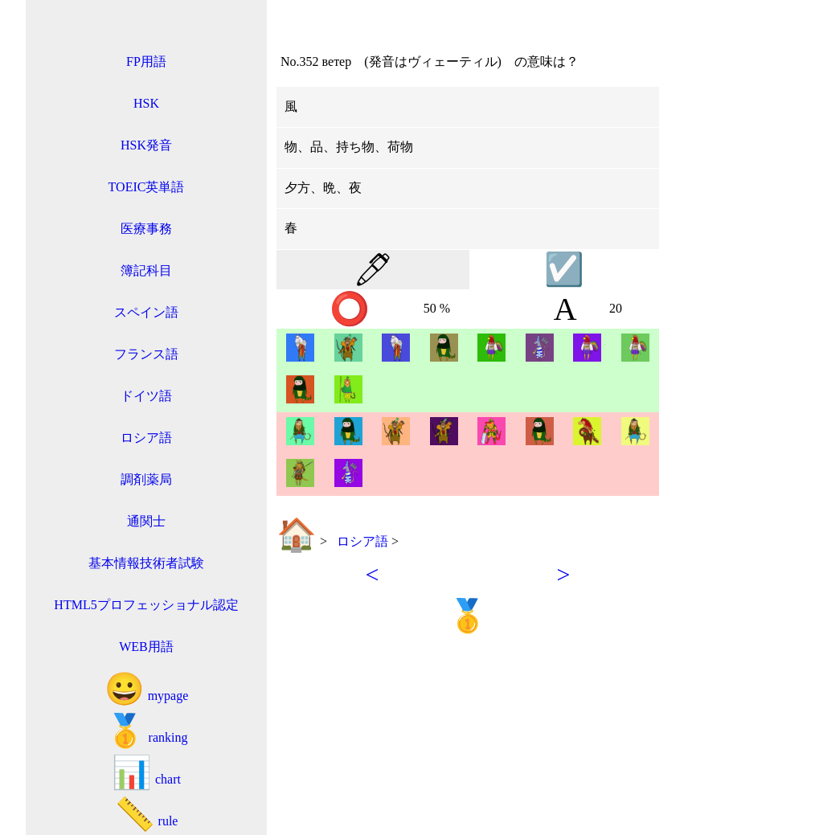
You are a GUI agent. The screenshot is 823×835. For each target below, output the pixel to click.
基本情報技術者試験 (146, 563)
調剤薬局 (146, 479)
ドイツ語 (146, 396)
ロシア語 (146, 437)
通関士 (146, 521)
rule (146, 814)
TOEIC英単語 (147, 187)
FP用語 (146, 61)
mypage (146, 689)
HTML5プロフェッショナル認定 (146, 605)
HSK (146, 103)
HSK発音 (146, 145)
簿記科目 (146, 270)
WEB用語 (146, 646)
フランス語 (146, 354)
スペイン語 (146, 312)
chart (146, 773)
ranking (146, 731)
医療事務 (146, 228)
